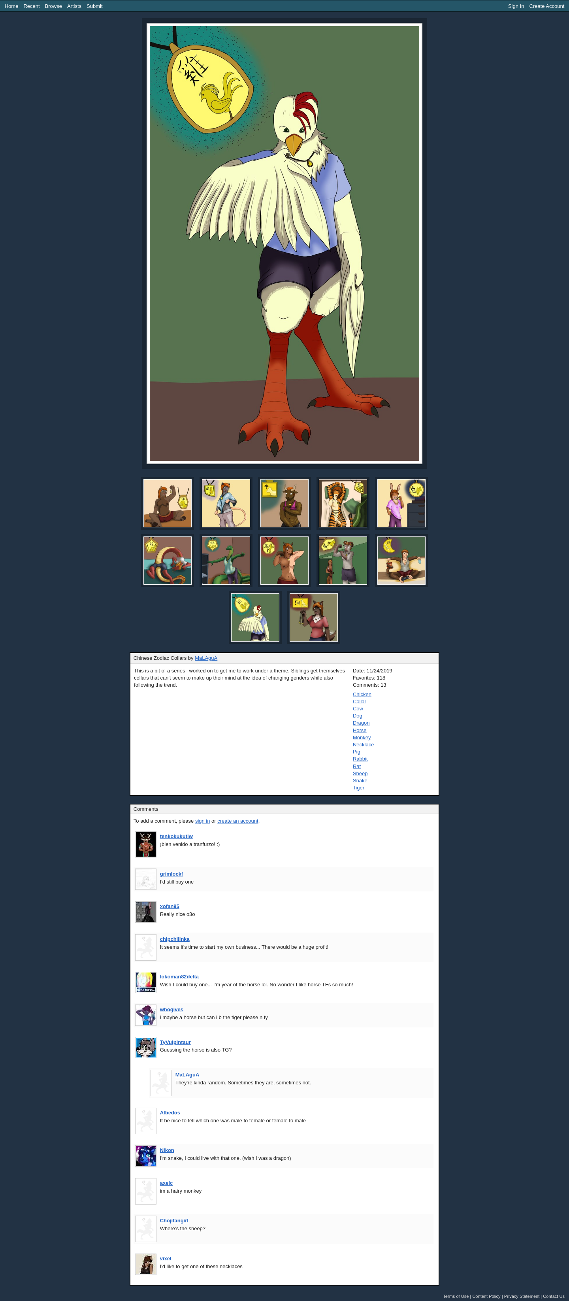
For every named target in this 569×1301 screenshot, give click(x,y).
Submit (94, 6)
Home (12, 6)
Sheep (360, 773)
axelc (166, 1183)
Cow (358, 709)
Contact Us (554, 1296)
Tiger (358, 788)
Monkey (362, 737)
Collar (359, 701)
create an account (237, 821)
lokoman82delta (179, 977)
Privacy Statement (522, 1296)
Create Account (546, 6)
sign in (202, 821)
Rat (357, 766)
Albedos (170, 1113)
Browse (53, 6)
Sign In (516, 6)
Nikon (167, 1150)
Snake (360, 781)
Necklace (363, 745)
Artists (74, 6)
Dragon (361, 723)
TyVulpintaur (175, 1042)
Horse (360, 730)
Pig (356, 752)
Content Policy (486, 1296)
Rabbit (360, 759)
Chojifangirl (174, 1221)
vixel (165, 1258)
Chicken (362, 694)
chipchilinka (175, 939)
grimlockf (171, 874)
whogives (171, 1009)
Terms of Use (456, 1296)
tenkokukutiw (176, 836)
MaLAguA (206, 658)
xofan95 (169, 906)
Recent (31, 6)
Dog (357, 716)
